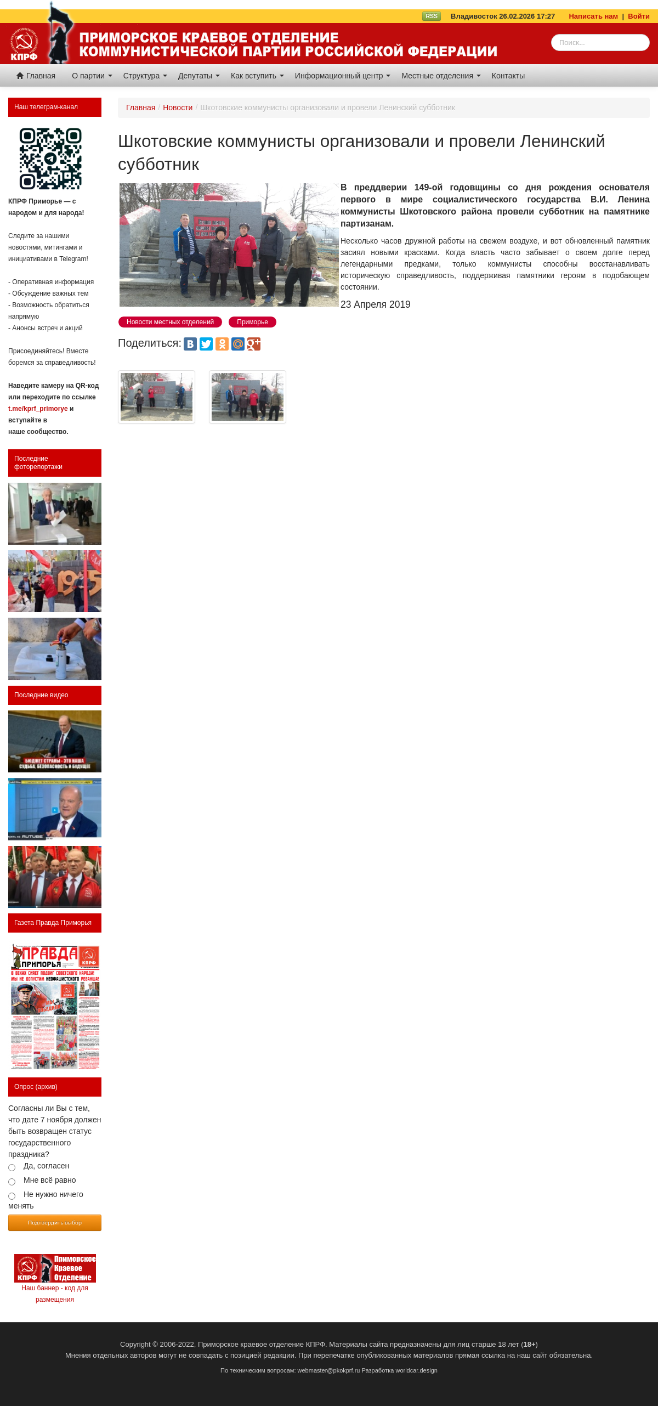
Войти (639, 16)
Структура (145, 75)
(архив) (47, 1087)
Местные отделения (440, 75)
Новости (177, 107)
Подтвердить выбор (55, 1222)
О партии (92, 75)
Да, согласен (46, 1165)
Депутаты (199, 75)
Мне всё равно (50, 1180)
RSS (432, 16)
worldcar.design (416, 1370)
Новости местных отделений (170, 322)
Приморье (252, 322)
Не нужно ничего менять (45, 1200)
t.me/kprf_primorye (38, 409)
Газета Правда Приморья (53, 923)
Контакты (508, 75)
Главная (35, 75)
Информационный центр (343, 75)
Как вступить (257, 75)
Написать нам (593, 16)
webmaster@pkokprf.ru (329, 1370)
